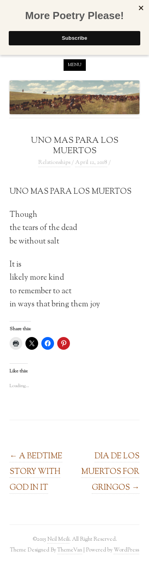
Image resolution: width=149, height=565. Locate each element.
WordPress (126, 550)
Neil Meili (58, 539)
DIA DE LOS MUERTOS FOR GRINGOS (110, 472)
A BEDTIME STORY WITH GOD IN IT (36, 472)
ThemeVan (69, 550)
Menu (74, 65)
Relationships (54, 163)
